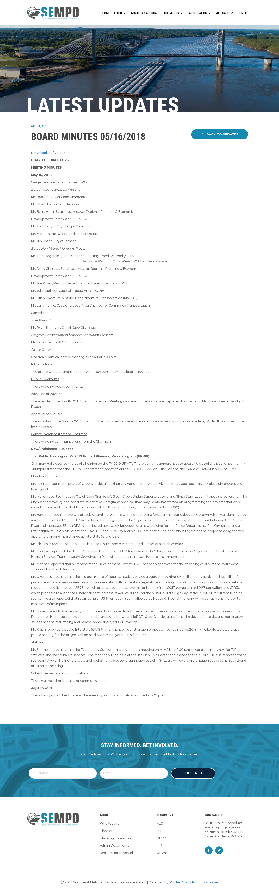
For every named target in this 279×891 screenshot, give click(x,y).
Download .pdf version (48, 153)
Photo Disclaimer (205, 882)
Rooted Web (179, 882)
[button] (124, 13)
